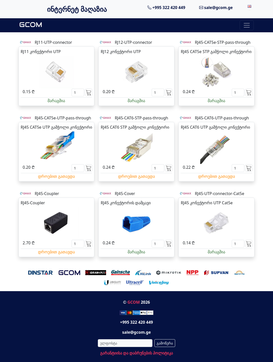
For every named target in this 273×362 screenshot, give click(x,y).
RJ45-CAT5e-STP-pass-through (222, 42)
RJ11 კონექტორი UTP (41, 51)
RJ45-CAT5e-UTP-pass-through (63, 118)
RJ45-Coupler (47, 193)
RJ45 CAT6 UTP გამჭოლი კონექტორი (215, 127)
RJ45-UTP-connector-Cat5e (219, 193)
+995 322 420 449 (166, 7)
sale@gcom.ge (216, 7)
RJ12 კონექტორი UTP (121, 51)
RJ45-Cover (125, 193)
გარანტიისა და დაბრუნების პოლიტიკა (136, 353)
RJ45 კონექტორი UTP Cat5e (206, 203)
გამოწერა (165, 343)
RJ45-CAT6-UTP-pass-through (222, 118)
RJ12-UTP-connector (133, 42)
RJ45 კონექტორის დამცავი (126, 203)
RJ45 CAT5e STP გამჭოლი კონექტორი (216, 51)
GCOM (133, 302)
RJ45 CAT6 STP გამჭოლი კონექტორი (135, 127)
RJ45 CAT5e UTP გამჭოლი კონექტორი (56, 127)
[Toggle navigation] (247, 25)
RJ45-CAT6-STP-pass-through (141, 118)
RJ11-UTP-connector (53, 42)
